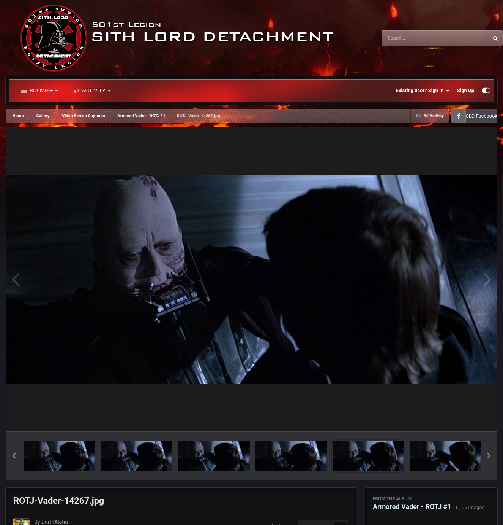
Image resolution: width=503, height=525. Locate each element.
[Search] (416, 38)
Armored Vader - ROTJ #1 (412, 507)
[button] (14, 455)
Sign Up (465, 90)
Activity (92, 90)
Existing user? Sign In (422, 90)
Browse (40, 90)
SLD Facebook (481, 116)
